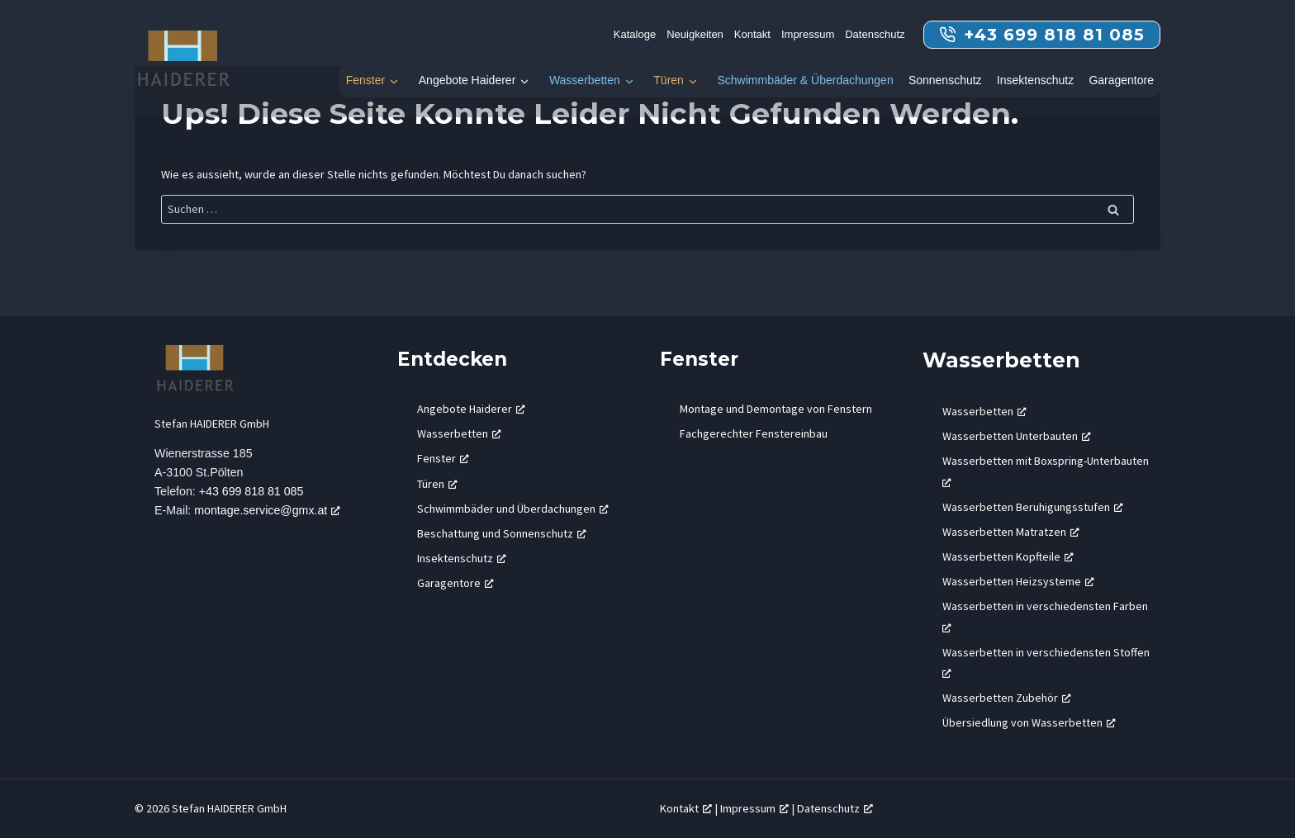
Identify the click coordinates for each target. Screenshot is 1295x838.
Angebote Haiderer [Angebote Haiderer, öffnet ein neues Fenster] (471, 408)
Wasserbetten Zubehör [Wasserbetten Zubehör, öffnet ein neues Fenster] (1006, 697)
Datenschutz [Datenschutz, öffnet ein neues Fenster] (835, 808)
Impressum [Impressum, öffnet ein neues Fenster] (754, 808)
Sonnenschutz (945, 80)
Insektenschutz (1035, 80)
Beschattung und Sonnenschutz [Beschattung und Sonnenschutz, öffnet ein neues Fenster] (501, 533)
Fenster (365, 80)
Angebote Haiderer (467, 80)
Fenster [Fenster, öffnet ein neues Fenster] (443, 458)
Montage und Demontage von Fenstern (776, 408)
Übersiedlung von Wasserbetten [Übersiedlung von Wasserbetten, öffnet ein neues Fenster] (1029, 722)
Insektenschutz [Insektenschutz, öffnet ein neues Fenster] (461, 558)
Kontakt (752, 34)
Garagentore (1121, 80)
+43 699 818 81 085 (252, 492)
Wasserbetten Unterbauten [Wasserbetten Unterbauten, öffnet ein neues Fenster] (1016, 435)
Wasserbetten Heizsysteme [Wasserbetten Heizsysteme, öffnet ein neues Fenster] (1018, 581)
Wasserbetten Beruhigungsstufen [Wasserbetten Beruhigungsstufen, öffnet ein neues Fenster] (1032, 506)
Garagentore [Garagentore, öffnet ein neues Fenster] (455, 582)
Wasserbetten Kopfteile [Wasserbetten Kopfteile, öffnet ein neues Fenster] (1008, 556)
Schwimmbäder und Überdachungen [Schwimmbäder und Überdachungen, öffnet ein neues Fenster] (513, 508)
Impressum (807, 34)
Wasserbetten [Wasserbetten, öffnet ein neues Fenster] (459, 433)
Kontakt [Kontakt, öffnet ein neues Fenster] (686, 808)
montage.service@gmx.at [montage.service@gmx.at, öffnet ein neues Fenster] (269, 511)
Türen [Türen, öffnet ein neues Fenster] (437, 483)
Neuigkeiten (694, 34)
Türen (668, 80)
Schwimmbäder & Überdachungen (805, 80)
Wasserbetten (584, 80)
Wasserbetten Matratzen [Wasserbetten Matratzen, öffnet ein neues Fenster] (1010, 531)
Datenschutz (874, 34)
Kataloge (635, 34)
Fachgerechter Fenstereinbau (754, 433)
